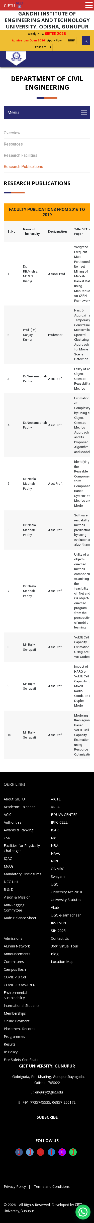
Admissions (13, 938)
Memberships (15, 1013)
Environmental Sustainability (15, 995)
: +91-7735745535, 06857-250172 (47, 1102)
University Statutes (66, 899)
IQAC (8, 858)
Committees (14, 961)
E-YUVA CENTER (64, 814)
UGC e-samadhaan (66, 915)
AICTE (56, 799)
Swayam (58, 876)
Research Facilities (20, 155)
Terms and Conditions (52, 1186)
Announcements (17, 953)
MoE (54, 837)
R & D (9, 889)
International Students (22, 1005)
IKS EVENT (59, 922)
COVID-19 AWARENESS (23, 984)
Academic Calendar (19, 806)
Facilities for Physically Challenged (22, 848)
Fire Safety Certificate (21, 1059)
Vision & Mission (17, 897)
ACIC (8, 814)
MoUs (9, 866)
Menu (13, 112)
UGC (54, 884)
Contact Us (43, 47)
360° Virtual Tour (64, 946)
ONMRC (57, 868)
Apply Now (47, 34)
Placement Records (19, 1028)
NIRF (71, 40)
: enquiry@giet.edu (47, 1092)
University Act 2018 (66, 892)
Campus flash (15, 969)
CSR (7, 837)
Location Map (62, 961)
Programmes (14, 1036)
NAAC (55, 853)
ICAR (55, 830)
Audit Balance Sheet (20, 918)
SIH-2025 (58, 930)
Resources (13, 144)
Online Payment (17, 1021)
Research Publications (23, 166)
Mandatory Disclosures (22, 874)
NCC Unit (11, 881)
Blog (54, 953)
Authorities (12, 822)
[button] (82, 1212)
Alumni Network (17, 946)
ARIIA (55, 806)
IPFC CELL (59, 822)
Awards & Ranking (18, 830)
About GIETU (14, 799)
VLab (55, 907)
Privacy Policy (15, 1186)
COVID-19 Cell (15, 977)
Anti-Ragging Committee (14, 908)
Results (10, 1044)
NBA (54, 845)
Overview (12, 133)
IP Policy (11, 1052)
